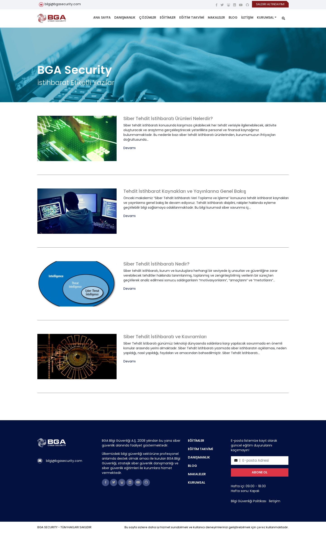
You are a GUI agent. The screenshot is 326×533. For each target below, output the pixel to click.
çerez (261, 527)
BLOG (233, 17)
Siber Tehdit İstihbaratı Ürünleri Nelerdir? (168, 118)
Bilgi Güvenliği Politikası (248, 501)
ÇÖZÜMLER (147, 17)
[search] (283, 18)
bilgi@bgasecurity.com (63, 4)
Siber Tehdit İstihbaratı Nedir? (156, 264)
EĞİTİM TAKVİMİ (191, 17)
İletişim (274, 501)
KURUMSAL (265, 17)
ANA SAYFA (102, 17)
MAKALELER (216, 17)
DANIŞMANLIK (124, 17)
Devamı (129, 148)
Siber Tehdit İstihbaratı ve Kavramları (165, 336)
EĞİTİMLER (168, 17)
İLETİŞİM (247, 17)
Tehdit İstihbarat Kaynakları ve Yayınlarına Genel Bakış (184, 191)
